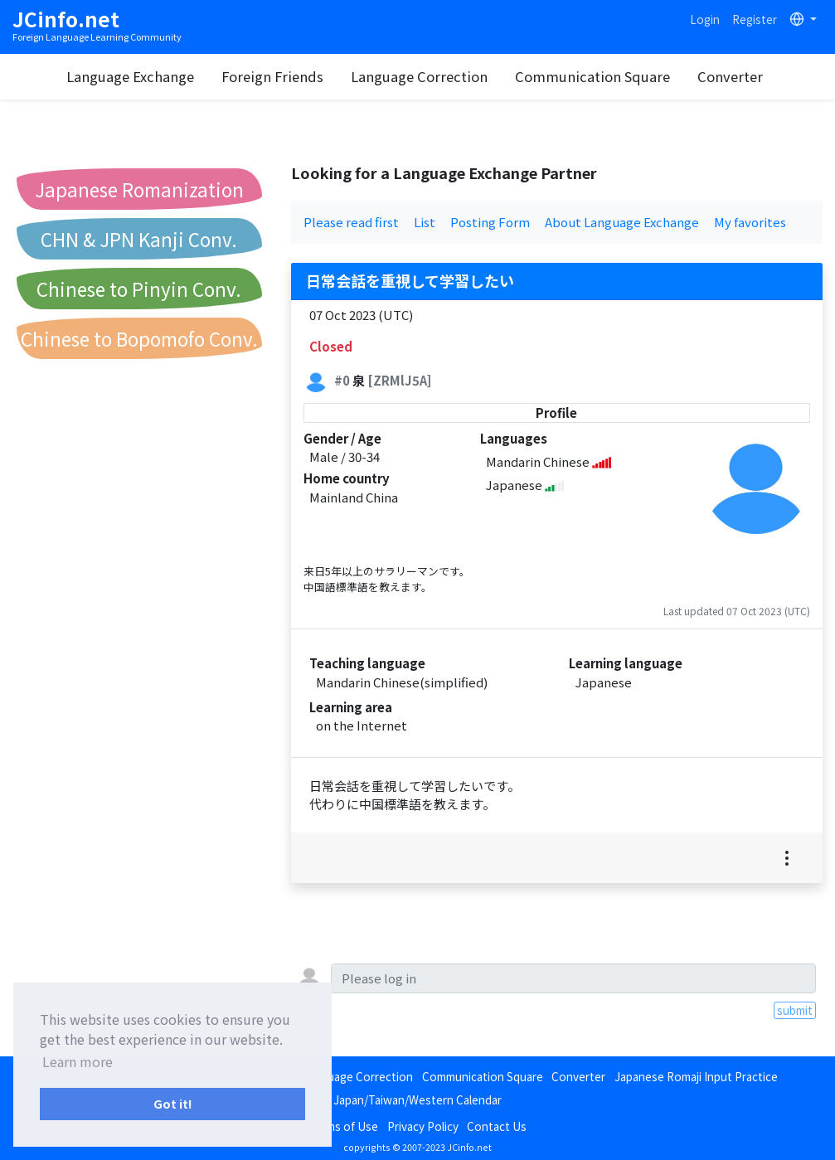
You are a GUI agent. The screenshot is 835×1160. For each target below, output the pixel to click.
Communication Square (594, 76)
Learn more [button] (77, 1061)
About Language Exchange (622, 222)
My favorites (750, 222)
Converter (732, 76)
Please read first (351, 222)
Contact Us (497, 1126)
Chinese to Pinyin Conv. (138, 288)
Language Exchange (132, 76)
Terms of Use (343, 1126)
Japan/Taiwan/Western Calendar (417, 1099)
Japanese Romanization (139, 189)
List (424, 222)
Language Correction (420, 76)
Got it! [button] (172, 1103)
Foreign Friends (274, 76)
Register (754, 19)
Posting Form (490, 222)
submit (795, 1010)
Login (705, 19)
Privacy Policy (423, 1126)
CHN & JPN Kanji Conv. (139, 239)
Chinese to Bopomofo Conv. (139, 338)
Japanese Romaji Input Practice (696, 1076)
